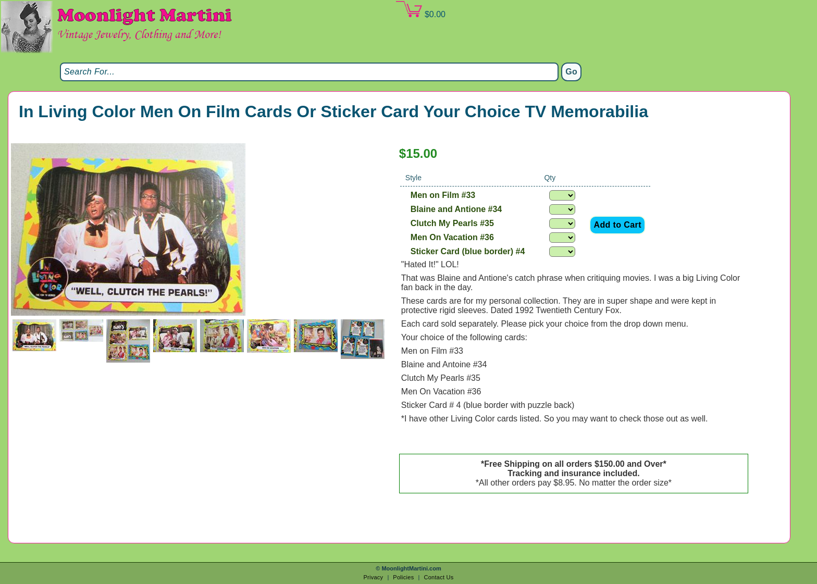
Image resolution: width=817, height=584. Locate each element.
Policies (403, 577)
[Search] (309, 72)
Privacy (373, 577)
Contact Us (438, 577)
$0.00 (420, 10)
